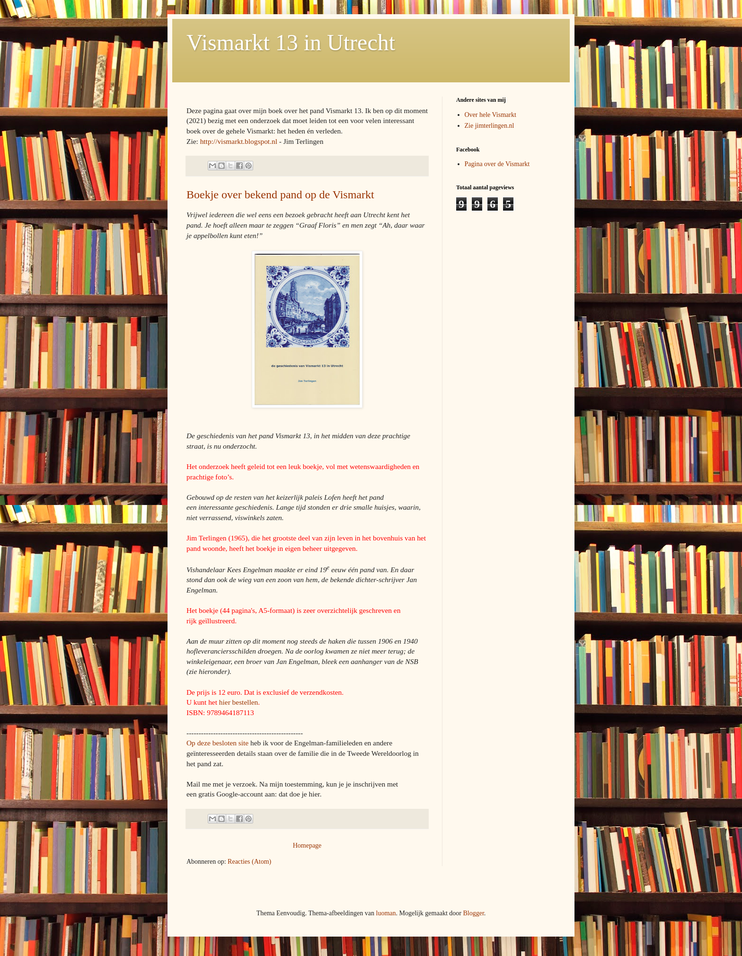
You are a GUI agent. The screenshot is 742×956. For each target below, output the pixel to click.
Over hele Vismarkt (490, 114)
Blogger (473, 913)
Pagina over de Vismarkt (497, 164)
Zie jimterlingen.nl (489, 125)
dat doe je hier (299, 794)
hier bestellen (238, 702)
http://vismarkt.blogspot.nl (238, 141)
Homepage (307, 845)
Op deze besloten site (217, 743)
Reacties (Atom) (249, 861)
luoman (386, 913)
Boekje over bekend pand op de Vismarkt (280, 194)
